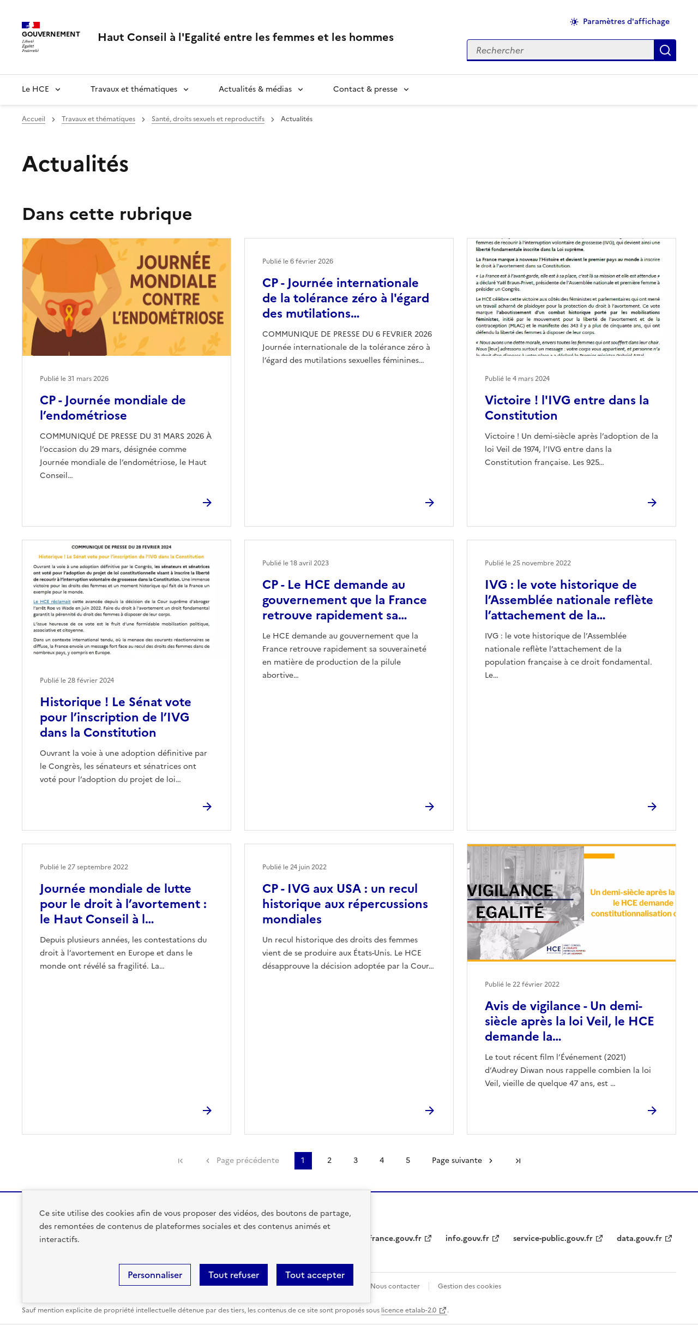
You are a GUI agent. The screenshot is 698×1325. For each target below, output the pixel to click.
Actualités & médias (255, 89)
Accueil (33, 119)
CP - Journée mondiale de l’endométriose (113, 408)
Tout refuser (233, 1274)
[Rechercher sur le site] (560, 50)
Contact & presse (365, 89)
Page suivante (457, 1160)
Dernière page (518, 1160)
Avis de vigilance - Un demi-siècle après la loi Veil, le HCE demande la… (569, 1021)
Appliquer (665, 50)
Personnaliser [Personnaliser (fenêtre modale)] (155, 1274)
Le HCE (35, 89)
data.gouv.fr (639, 1238)
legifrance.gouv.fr (389, 1238)
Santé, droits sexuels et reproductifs (208, 119)
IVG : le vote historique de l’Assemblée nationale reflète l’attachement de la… (569, 600)
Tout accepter (315, 1274)
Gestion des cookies (469, 1286)
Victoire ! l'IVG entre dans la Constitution (567, 408)
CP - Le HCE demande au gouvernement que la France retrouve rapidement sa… (344, 600)
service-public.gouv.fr (553, 1238)
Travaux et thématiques (134, 89)
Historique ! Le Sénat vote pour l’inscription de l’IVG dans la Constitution (115, 717)
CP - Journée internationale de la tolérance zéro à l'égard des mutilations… (345, 298)
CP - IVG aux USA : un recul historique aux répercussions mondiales (345, 904)
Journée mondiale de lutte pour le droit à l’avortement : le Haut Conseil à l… (123, 904)
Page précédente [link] (247, 1160)
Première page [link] (180, 1160)
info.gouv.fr (467, 1238)
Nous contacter (395, 1286)
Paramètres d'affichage (626, 21)
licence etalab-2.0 (408, 1310)
